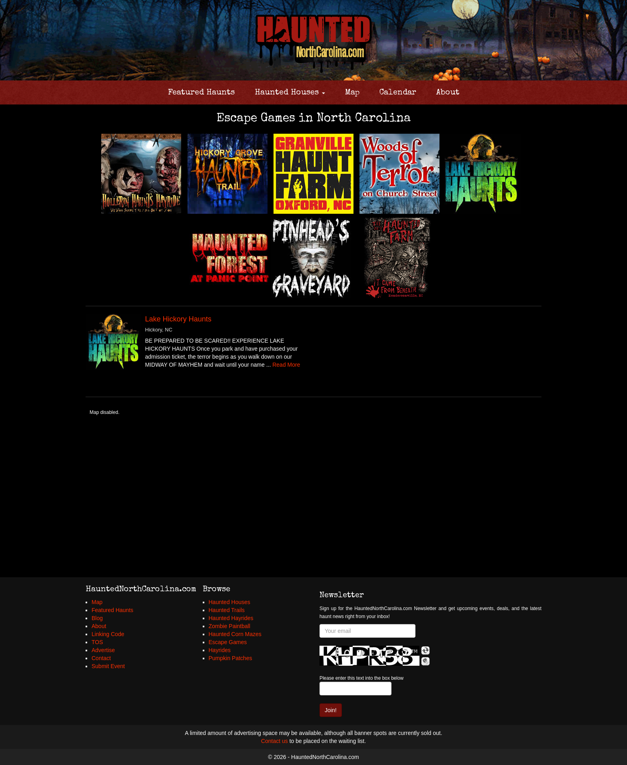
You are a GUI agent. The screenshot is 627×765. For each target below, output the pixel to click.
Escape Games (228, 642)
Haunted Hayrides (231, 618)
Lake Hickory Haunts (178, 319)
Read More (286, 364)
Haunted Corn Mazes (235, 634)
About (447, 93)
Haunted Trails (227, 610)
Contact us (274, 741)
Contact (101, 658)
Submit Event (108, 666)
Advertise (103, 650)
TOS (97, 642)
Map (352, 93)
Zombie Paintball (229, 626)
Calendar (397, 93)
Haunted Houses (290, 93)
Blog (97, 618)
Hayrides (220, 650)
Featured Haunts (201, 93)
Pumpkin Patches (230, 658)
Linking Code (108, 634)
